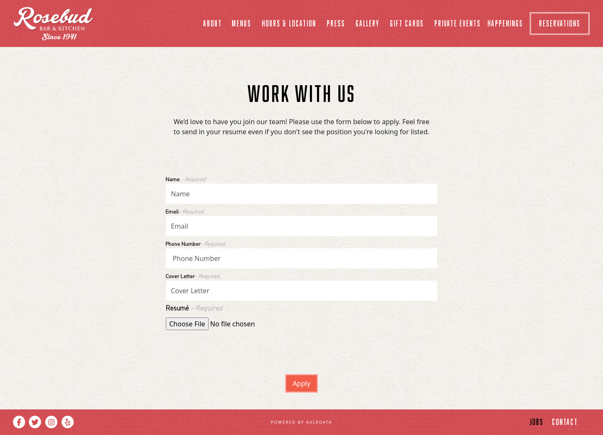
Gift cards (407, 23)
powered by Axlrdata (301, 422)
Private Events (457, 23)
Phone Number (195, 243)
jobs (537, 421)
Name (185, 179)
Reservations (559, 23)
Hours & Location (289, 23)
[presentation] (229, 348)
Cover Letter (192, 276)
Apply (301, 383)
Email (184, 211)
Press (336, 23)
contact (565, 421)
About (212, 23)
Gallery (367, 23)
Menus (241, 23)
